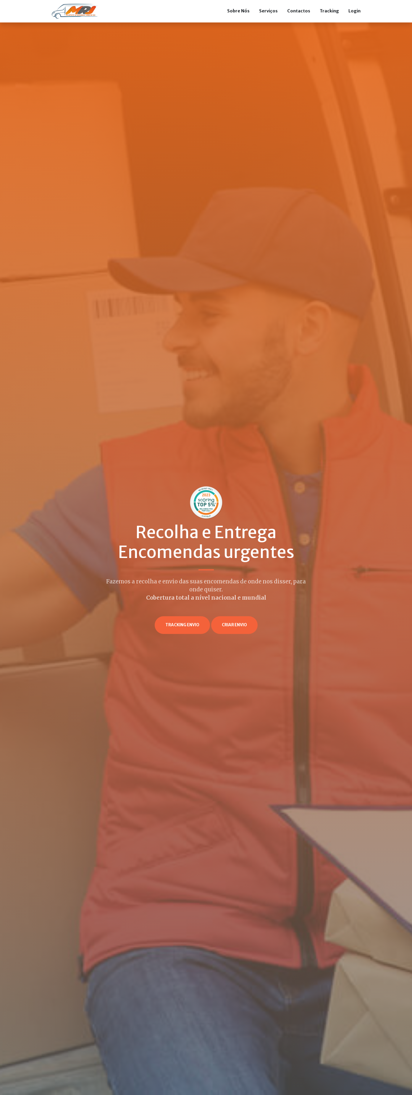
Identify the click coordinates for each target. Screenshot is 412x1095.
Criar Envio (234, 624)
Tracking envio (182, 624)
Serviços (268, 11)
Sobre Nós (238, 11)
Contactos (298, 11)
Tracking (329, 11)
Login (354, 11)
